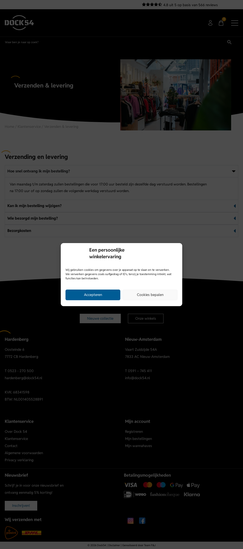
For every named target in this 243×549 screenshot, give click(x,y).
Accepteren (93, 294)
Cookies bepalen (150, 294)
